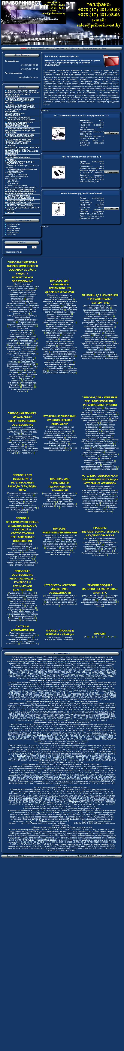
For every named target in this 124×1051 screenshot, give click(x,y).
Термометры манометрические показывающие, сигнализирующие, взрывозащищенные (99, 331)
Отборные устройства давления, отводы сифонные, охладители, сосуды (60, 372)
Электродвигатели (26, 453)
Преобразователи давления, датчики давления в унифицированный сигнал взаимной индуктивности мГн (59, 354)
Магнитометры (29, 610)
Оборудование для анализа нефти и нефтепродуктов (22, 363)
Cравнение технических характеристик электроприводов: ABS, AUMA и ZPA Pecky (62, 680)
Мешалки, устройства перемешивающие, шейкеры (21, 357)
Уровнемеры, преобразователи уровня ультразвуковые (98, 466)
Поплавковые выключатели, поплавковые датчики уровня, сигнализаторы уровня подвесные (99, 442)
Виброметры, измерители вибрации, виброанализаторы (22, 596)
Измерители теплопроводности (21, 604)
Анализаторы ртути (27, 339)
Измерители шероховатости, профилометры (22, 607)
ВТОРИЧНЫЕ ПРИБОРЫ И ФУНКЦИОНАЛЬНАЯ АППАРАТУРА (20, 119)
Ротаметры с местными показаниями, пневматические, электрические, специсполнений (21, 504)
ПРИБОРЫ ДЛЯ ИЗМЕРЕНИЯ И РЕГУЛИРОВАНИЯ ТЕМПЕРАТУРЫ (20, 106)
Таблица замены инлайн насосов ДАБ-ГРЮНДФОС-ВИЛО (62, 743)
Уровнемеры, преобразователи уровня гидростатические (99, 453)
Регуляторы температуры (94, 596)
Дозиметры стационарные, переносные (22, 390)
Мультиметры (67, 548)
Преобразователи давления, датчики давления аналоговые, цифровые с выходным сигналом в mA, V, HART (59, 348)
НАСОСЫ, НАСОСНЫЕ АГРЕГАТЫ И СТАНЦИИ (22, 209)
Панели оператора (28, 635)
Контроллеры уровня (93, 408)
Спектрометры (27, 372)
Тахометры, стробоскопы (22, 616)
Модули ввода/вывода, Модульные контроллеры (22, 641)
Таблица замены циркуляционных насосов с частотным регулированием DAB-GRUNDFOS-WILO (61, 764)
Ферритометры (29, 620)
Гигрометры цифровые (65, 504)
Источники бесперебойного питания (63, 449)
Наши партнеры (90, 48)
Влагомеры (48, 506)
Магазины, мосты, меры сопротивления (60, 546)
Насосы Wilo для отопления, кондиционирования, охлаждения (59, 638)
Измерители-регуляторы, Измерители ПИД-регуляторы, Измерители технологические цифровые (60, 440)
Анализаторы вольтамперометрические (21, 329)
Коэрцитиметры (13, 610)
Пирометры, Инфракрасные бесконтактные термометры (99, 336)
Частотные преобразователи (22, 445)
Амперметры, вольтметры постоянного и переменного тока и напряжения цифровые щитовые (60, 542)
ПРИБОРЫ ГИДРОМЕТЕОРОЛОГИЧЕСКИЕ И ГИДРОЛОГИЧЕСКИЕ (100, 532)
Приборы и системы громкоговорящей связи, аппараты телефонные (22, 564)
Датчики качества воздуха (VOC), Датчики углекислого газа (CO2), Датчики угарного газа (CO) (24, 310)
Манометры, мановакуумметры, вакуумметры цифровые (59, 337)
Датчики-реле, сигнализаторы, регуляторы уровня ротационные (101, 421)
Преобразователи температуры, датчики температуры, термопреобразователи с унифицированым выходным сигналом (99, 320)
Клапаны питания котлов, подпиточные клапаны (100, 605)
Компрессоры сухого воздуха (21, 351)
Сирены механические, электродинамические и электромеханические (20, 546)
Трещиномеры (14, 620)
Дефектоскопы (17, 599)
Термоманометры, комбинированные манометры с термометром (59, 365)
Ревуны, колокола (18, 550)
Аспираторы (12, 343)
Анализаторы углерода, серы (21, 341)
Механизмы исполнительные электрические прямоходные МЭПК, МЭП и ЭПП (22, 442)
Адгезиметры (14, 593)
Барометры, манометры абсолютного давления (22, 166)
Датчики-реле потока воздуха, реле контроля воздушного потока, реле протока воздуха (22, 499)
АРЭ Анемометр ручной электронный (81, 157)
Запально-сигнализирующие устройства (101, 510)
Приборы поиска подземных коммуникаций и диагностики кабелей (22, 613)
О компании (59, 48)
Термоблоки (16, 379)
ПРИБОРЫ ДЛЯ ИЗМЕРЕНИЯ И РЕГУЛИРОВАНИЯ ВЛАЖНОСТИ (19, 136)
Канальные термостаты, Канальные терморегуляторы (100, 357)
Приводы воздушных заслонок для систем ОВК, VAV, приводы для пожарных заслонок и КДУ (22, 450)
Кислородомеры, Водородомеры (21, 349)
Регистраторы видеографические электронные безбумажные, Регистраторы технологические (59, 429)
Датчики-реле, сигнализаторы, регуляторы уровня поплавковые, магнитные (99, 417)
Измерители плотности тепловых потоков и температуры (23, 601)
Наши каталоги (13, 230)
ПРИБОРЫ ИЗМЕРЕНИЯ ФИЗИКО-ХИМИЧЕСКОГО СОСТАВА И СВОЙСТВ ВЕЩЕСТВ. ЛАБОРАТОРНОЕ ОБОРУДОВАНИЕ (22, 93)
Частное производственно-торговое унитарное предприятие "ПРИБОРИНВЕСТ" (58, 856)
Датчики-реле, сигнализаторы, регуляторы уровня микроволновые (100, 429)
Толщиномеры (28, 618)
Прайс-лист (74, 48)
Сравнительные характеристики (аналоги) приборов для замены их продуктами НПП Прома (62, 808)
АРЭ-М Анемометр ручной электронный (81, 193)
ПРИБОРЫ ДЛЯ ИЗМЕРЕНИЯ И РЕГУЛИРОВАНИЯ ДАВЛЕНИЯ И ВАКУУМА (19, 101)
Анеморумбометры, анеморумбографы (14, 172)
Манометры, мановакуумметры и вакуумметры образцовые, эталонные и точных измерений (60, 342)
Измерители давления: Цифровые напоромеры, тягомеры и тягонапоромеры (61, 312)
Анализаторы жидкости (21, 332)
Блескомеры (28, 593)
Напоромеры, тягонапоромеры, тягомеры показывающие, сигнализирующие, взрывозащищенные (59, 303)
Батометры (12, 180)
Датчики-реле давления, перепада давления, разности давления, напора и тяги (60, 308)
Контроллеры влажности (67, 506)
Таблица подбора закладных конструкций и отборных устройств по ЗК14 (62, 827)
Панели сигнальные (29, 644)
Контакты (75, 50)
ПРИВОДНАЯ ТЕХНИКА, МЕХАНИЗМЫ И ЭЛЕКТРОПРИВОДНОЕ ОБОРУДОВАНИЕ (16, 112)
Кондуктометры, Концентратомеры (21, 353)
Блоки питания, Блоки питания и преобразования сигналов (59, 446)
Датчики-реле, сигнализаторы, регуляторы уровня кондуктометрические (100, 413)
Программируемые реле (21, 637)
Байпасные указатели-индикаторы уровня (99, 469)
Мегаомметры (52, 548)
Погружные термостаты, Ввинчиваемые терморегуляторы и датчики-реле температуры (99, 351)
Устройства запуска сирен (21, 559)
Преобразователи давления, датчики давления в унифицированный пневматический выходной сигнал (59, 360)
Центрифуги (27, 385)
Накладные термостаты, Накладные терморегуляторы (99, 355)
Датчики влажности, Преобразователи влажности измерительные (60, 496)
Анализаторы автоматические (22, 326)
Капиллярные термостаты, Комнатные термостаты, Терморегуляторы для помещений (101, 339)
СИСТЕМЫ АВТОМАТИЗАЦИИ (20, 205)
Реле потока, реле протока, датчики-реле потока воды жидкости (23, 494)
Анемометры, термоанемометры (96, 541)
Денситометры (32, 597)
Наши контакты (13, 224)
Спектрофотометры (15, 374)
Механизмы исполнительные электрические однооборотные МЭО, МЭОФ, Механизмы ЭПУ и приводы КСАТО (22, 431)
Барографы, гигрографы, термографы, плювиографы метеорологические (16, 176)
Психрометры (13, 184)
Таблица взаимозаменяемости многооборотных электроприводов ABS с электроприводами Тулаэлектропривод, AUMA (62, 657)
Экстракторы (14, 387)
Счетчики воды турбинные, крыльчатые (22, 511)
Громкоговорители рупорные (21, 561)
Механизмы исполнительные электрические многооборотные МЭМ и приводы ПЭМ (22, 436)
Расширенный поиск (40, 48)
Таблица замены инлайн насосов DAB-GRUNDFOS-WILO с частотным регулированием (62, 701)
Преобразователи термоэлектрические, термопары (99, 315)
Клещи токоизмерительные (58, 550)
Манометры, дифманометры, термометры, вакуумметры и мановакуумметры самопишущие (58, 297)
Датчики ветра (13, 182)
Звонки (32, 548)
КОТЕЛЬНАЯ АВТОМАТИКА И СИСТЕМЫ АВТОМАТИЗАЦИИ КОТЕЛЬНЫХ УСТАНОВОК (19, 141)
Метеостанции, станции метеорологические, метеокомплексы (20, 186)
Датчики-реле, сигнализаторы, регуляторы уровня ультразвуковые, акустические (100, 433)
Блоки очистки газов (16, 345)
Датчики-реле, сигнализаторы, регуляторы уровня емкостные (99, 410)
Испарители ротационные (25, 347)
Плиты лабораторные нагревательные (23, 367)
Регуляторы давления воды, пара (101, 597)
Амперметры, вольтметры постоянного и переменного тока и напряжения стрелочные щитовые (60, 537)
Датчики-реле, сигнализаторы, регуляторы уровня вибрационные (100, 425)
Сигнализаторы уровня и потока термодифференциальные (97, 438)
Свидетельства (60, 50)
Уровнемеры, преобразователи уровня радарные (98, 459)
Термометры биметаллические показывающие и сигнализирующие (98, 326)
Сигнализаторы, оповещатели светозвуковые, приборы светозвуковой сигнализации (22, 554)
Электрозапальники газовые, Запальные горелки (99, 506)
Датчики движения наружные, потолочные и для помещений (60, 599)
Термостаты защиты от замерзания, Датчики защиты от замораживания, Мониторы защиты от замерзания (100, 346)
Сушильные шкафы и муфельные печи (23, 375)
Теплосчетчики (29, 508)
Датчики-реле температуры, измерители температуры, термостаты (100, 307)
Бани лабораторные (28, 343)
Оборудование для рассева (18, 366)
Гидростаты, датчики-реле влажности (59, 493)
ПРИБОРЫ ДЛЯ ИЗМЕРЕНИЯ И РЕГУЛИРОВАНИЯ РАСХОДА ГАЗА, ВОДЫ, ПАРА (20, 130)
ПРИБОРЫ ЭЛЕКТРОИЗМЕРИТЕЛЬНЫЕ (17, 157)
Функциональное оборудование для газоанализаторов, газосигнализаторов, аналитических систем (22, 319)
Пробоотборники (16, 370)
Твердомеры (13, 618)
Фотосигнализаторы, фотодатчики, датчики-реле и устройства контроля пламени (100, 493)
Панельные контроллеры (17, 639)
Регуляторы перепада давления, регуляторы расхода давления (99, 601)
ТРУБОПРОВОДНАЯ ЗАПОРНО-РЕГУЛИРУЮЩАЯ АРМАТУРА (20, 202)
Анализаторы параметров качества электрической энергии (60, 553)
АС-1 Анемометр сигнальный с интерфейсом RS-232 (81, 115)
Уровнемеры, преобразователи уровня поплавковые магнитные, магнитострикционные (101, 450)
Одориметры (28, 387)
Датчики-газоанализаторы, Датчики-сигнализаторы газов (20, 301)
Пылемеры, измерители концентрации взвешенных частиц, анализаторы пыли (22, 305)
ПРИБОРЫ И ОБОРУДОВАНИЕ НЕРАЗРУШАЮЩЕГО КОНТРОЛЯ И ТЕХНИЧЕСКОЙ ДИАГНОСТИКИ (20, 192)
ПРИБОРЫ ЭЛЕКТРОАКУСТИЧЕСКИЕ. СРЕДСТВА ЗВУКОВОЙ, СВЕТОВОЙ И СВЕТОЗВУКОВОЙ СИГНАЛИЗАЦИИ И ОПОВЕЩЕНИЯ (22, 149)
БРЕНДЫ (11, 212)
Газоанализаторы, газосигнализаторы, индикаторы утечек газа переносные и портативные (22, 286)
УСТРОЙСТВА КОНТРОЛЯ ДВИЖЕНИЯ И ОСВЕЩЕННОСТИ (19, 197)
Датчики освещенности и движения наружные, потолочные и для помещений (60, 603)
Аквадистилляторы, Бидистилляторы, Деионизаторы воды (22, 323)
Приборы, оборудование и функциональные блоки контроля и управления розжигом (99, 498)
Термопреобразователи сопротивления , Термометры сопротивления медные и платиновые (100, 312)
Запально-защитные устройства (101, 508)
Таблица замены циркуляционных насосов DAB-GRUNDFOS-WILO (62, 787)
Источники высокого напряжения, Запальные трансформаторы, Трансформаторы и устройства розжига (98, 488)
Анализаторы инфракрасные (21, 335)
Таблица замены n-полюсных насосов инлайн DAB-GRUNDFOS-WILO (62, 722)
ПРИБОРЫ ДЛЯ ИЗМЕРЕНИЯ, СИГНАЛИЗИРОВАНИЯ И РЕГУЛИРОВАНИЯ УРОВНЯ (19, 124)
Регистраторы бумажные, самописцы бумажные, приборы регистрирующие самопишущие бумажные (59, 435)
